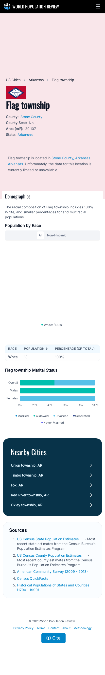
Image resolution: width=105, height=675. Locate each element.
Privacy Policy (23, 628)
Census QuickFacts (33, 578)
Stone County (31, 117)
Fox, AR (17, 485)
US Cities (13, 80)
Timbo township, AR (27, 475)
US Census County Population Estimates (50, 555)
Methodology (82, 628)
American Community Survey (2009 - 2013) (53, 571)
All (40, 235)
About (66, 628)
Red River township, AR (30, 495)
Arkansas (37, 80)
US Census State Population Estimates (48, 539)
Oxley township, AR (26, 505)
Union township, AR (26, 465)
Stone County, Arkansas (71, 158)
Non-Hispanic (56, 235)
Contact (53, 628)
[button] (98, 6)
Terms (40, 628)
